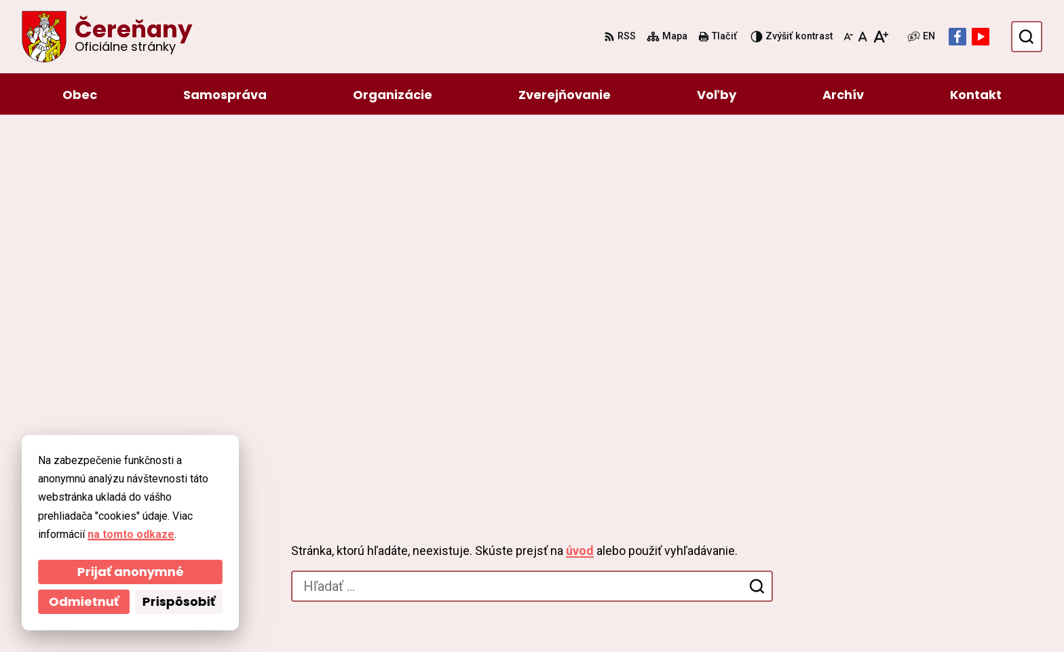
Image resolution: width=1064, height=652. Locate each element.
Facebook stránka (871, 553)
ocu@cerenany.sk (871, 520)
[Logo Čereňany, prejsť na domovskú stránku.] (107, 36)
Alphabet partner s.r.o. (276, 615)
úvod (580, 190)
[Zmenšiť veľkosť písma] (848, 36)
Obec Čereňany (464, 615)
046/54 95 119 (860, 504)
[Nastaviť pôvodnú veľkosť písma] (863, 36)
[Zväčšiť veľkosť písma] (880, 36)
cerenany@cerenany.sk (885, 537)
